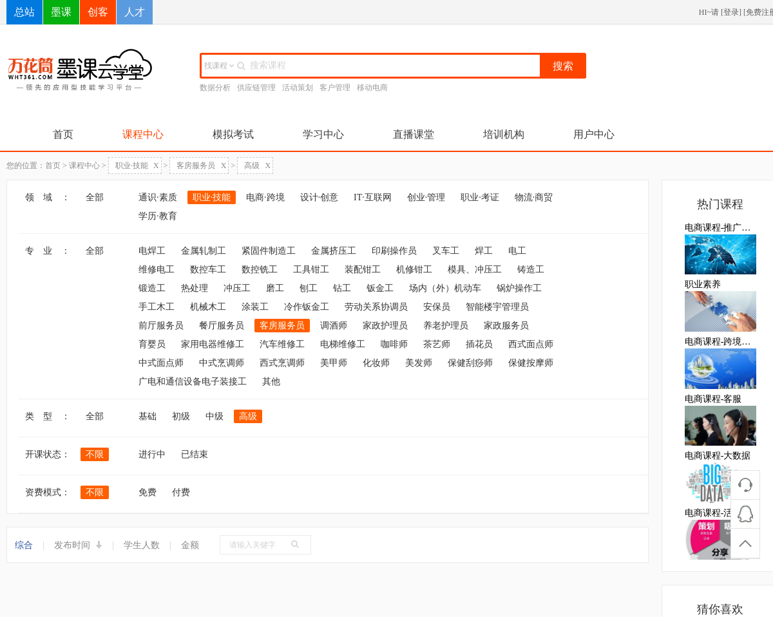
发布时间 (78, 545)
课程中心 (143, 134)
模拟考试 (233, 134)
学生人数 (142, 545)
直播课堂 (413, 134)
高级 (257, 165)
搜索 (563, 66)
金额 (190, 545)
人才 (134, 11)
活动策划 (297, 87)
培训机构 (503, 134)
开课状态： (47, 454)
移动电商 (372, 87)
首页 (63, 134)
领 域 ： (47, 197)
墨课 (61, 11)
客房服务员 (201, 165)
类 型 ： (47, 416)
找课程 (219, 65)
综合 (24, 545)
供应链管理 (256, 87)
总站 (24, 11)
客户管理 (335, 87)
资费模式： (47, 492)
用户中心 (594, 134)
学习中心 (323, 134)
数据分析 (215, 87)
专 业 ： (47, 251)
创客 (98, 11)
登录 (731, 12)
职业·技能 (137, 165)
